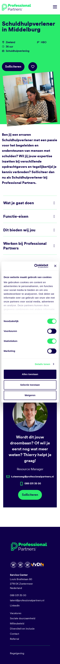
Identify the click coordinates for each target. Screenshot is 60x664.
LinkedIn (15, 605)
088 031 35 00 (18, 595)
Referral (14, 638)
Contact (14, 633)
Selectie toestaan (30, 384)
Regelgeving (17, 653)
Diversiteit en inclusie (22, 628)
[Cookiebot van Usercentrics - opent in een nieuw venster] (35, 266)
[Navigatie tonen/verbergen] (55, 7)
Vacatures (15, 613)
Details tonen (42, 364)
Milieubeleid (17, 623)
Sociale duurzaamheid (22, 618)
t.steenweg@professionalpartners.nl (32, 476)
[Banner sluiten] (55, 266)
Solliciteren (13, 66)
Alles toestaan (30, 374)
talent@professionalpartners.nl (27, 600)
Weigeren (30, 395)
